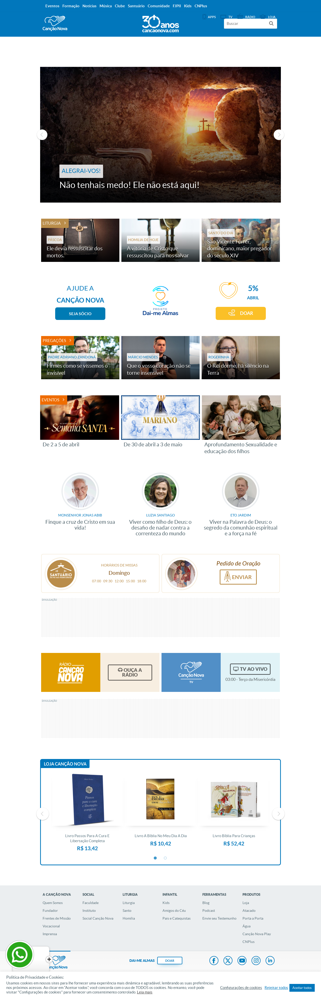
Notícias (90, 6)
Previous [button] (42, 134)
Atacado (249, 911)
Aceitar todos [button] (302, 988)
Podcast (208, 911)
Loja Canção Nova (65, 764)
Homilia (129, 918)
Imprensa (50, 934)
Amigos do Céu (174, 911)
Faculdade (91, 903)
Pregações (54, 340)
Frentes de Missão (57, 918)
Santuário (136, 6)
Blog (205, 903)
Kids (166, 903)
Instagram (256, 961)
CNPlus (249, 942)
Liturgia (52, 223)
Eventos (50, 400)
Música (106, 6)
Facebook (214, 961)
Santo (127, 911)
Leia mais (144, 992)
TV (230, 17)
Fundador (50, 911)
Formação (70, 6)
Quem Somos (53, 903)
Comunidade (159, 6)
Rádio (250, 17)
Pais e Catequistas (177, 918)
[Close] (38, 960)
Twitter (228, 961)
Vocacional (51, 926)
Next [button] (279, 134)
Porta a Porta (253, 918)
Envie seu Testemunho (219, 918)
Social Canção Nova (98, 918)
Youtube (242, 961)
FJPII (177, 6)
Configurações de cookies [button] (241, 988)
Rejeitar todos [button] (276, 988)
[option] (160, 135)
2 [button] (165, 858)
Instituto (89, 911)
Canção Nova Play (257, 934)
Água (247, 926)
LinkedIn (270, 961)
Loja (246, 903)
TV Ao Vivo (253, 669)
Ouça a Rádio (132, 672)
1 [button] (155, 858)
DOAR (246, 313)
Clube (120, 6)
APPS (212, 17)
